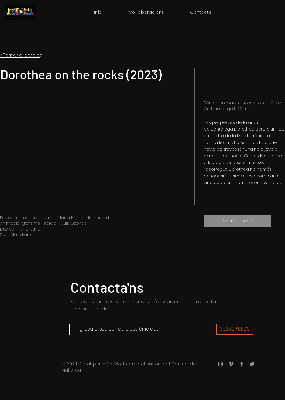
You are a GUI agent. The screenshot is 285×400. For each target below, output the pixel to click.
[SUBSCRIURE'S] (234, 329)
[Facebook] (241, 364)
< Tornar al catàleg (21, 55)
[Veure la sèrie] (237, 221)
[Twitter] (252, 364)
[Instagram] (221, 364)
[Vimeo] (231, 364)
